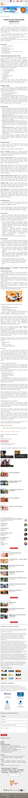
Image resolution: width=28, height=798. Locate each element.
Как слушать (4, 771)
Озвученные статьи (17, 749)
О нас (22, 771)
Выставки (11, 757)
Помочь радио (5, 772)
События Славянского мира (7, 756)
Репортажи (4, 748)
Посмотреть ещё (14, 548)
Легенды (12, 765)
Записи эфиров (5, 745)
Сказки (8, 765)
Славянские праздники (11, 748)
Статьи (2, 759)
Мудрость (20, 760)
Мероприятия (21, 769)
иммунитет (14, 431)
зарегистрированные (12, 443)
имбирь (2, 431)
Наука (24, 760)
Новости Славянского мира (14, 745)
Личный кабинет (14, 772)
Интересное (13, 762)
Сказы (2, 764)
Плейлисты (14, 768)
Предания (4, 765)
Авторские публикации (7, 769)
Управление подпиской (14, 771)
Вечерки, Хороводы (18, 757)
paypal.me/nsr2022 (20, 706)
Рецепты (11, 23)
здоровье (18, 431)
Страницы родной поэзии (7, 752)
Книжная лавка (14, 750)
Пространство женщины (6, 749)
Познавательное (5, 757)
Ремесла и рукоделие (6, 762)
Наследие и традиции (21, 762)
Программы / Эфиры (5, 744)
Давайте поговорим (5, 750)
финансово (14, 690)
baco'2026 (3, 796)
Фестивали (16, 756)
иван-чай (9, 431)
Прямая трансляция (6, 768)
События (3, 754)
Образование (8, 760)
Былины (17, 765)
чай (5, 431)
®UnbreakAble (12, 796)
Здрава (3, 760)
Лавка (15, 769)
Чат (23, 5)
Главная (2, 741)
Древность (14, 760)
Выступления (22, 756)
